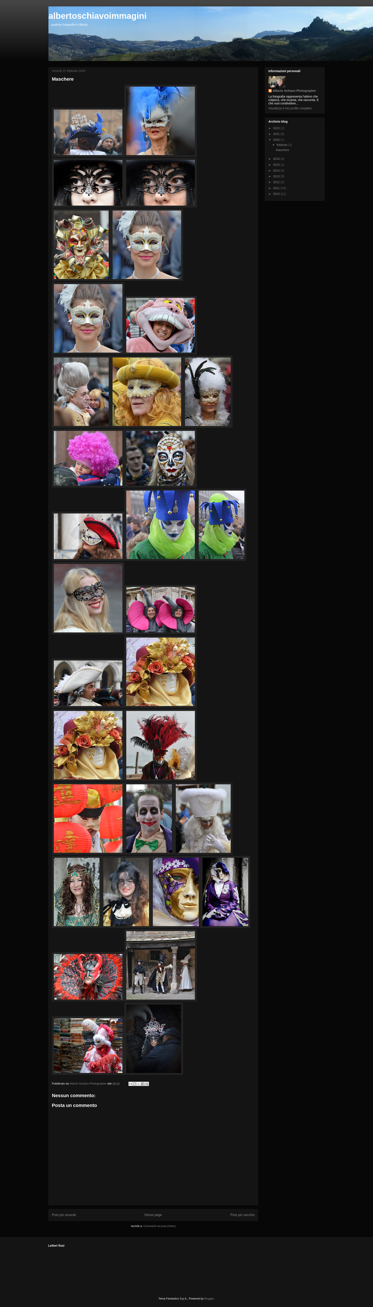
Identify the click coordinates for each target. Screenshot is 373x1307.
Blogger (209, 1298)
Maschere (282, 150)
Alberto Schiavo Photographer (294, 90)
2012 (277, 182)
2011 (277, 188)
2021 (277, 134)
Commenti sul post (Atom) (159, 1226)
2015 (277, 164)
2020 (277, 139)
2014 (277, 170)
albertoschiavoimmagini (97, 16)
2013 (277, 176)
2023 (277, 128)
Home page (153, 1215)
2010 (277, 194)
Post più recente (64, 1215)
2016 (277, 158)
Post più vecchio (242, 1215)
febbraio (282, 145)
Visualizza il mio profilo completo (290, 108)
